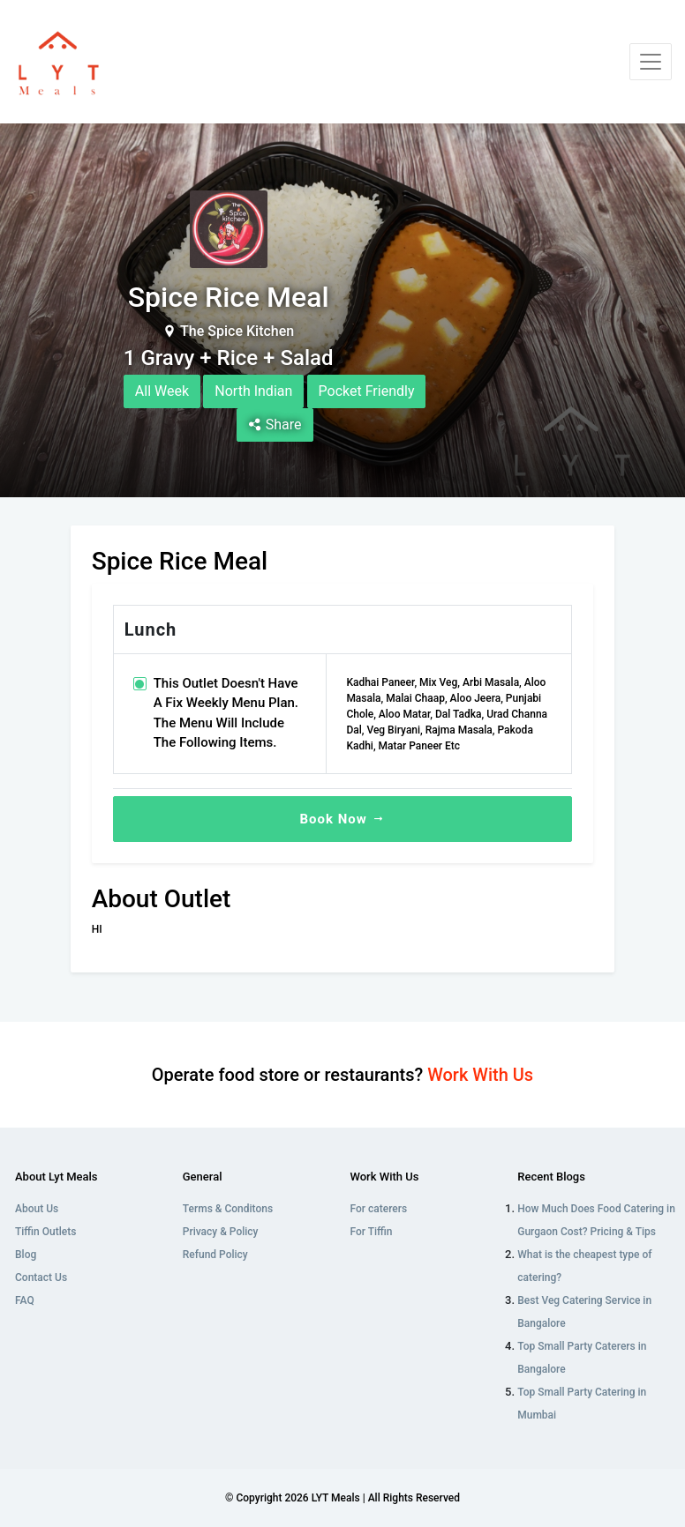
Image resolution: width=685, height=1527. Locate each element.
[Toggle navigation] (650, 61)
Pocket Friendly (367, 391)
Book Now (342, 819)
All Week (162, 391)
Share (275, 424)
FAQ (24, 1300)
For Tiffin (371, 1231)
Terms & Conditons (228, 1209)
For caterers (379, 1209)
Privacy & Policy (221, 1231)
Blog (25, 1254)
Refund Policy (215, 1254)
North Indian (253, 391)
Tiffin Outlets (45, 1231)
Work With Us (480, 1074)
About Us (36, 1209)
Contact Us (41, 1277)
